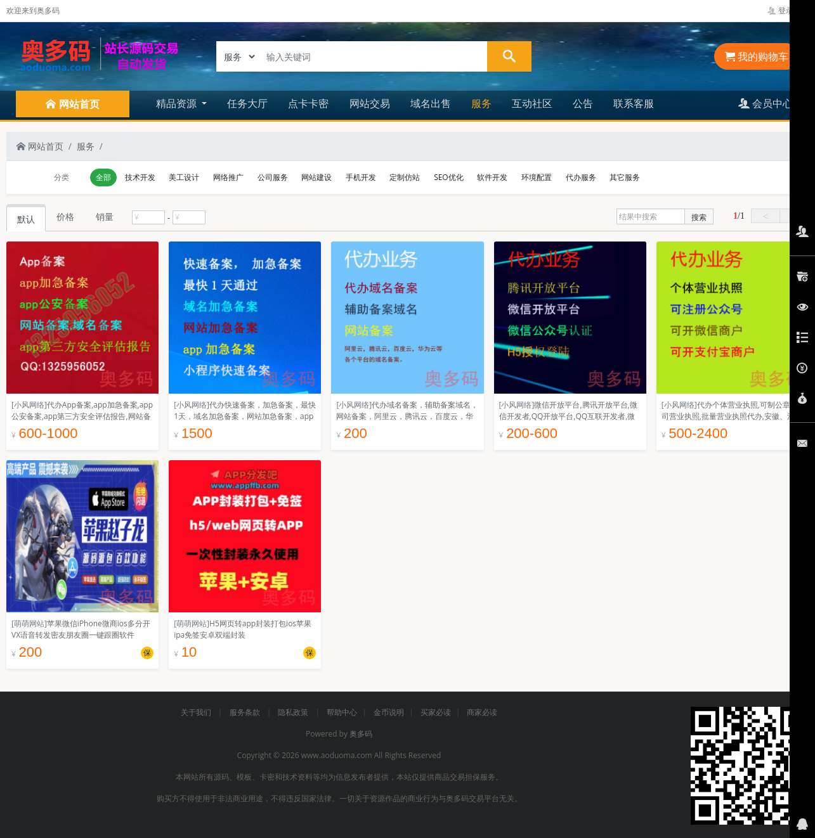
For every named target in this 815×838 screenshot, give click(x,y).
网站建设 (316, 177)
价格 (65, 216)
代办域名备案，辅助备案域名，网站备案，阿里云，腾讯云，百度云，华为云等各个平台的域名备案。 (407, 416)
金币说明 (389, 712)
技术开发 (140, 177)
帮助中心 (342, 712)
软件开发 (492, 177)
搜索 (699, 217)
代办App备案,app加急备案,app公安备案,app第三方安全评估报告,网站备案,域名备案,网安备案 (82, 416)
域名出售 (430, 103)
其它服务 (625, 177)
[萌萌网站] (29, 623)
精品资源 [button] (177, 103)
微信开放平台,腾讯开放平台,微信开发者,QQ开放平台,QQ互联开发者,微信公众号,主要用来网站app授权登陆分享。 (568, 421)
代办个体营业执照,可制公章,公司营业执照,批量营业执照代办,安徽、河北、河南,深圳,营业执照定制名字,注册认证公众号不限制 (731, 421)
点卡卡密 (308, 103)
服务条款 (246, 712)
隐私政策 (294, 712)
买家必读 (436, 712)
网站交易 (369, 103)
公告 (583, 103)
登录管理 (788, 10)
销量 (105, 216)
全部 (103, 177)
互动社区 (532, 103)
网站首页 (39, 146)
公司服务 (273, 177)
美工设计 (184, 177)
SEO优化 (449, 177)
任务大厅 (247, 103)
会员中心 (765, 103)
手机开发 (361, 177)
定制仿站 (404, 177)
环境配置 (536, 177)
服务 (481, 103)
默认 (26, 219)
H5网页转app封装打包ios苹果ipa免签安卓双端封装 (242, 629)
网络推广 (228, 177)
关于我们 (197, 712)
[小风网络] (29, 404)
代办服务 (581, 177)
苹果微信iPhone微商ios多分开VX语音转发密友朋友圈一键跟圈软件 (80, 629)
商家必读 (482, 712)
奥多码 (360, 733)
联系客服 (633, 103)
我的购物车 (756, 56)
